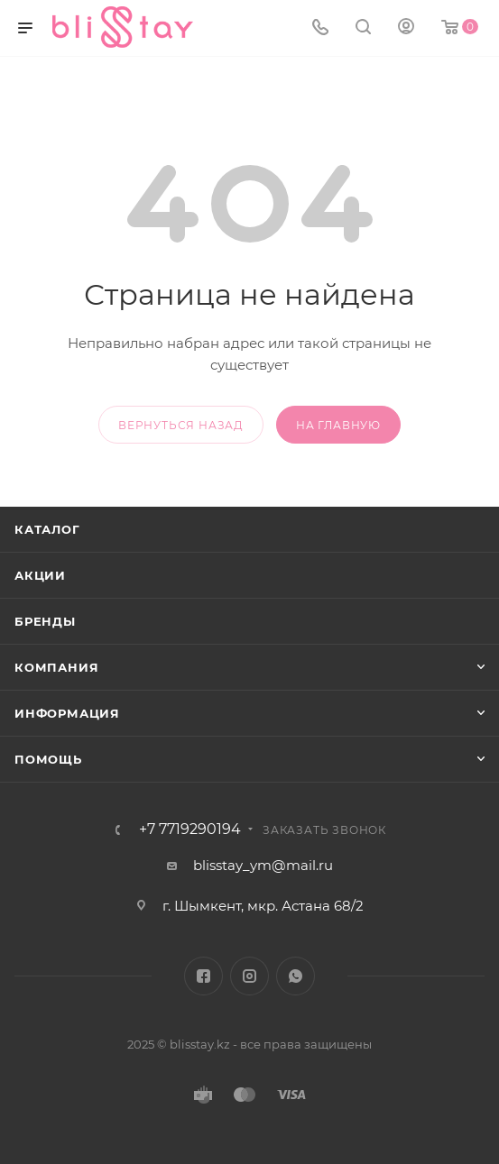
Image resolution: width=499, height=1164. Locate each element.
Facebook (203, 976)
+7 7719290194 (190, 829)
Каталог (47, 529)
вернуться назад (181, 425)
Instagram (249, 976)
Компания (56, 667)
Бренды (45, 621)
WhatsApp (295, 976)
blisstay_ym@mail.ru (263, 865)
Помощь (48, 759)
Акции (40, 575)
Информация (67, 713)
